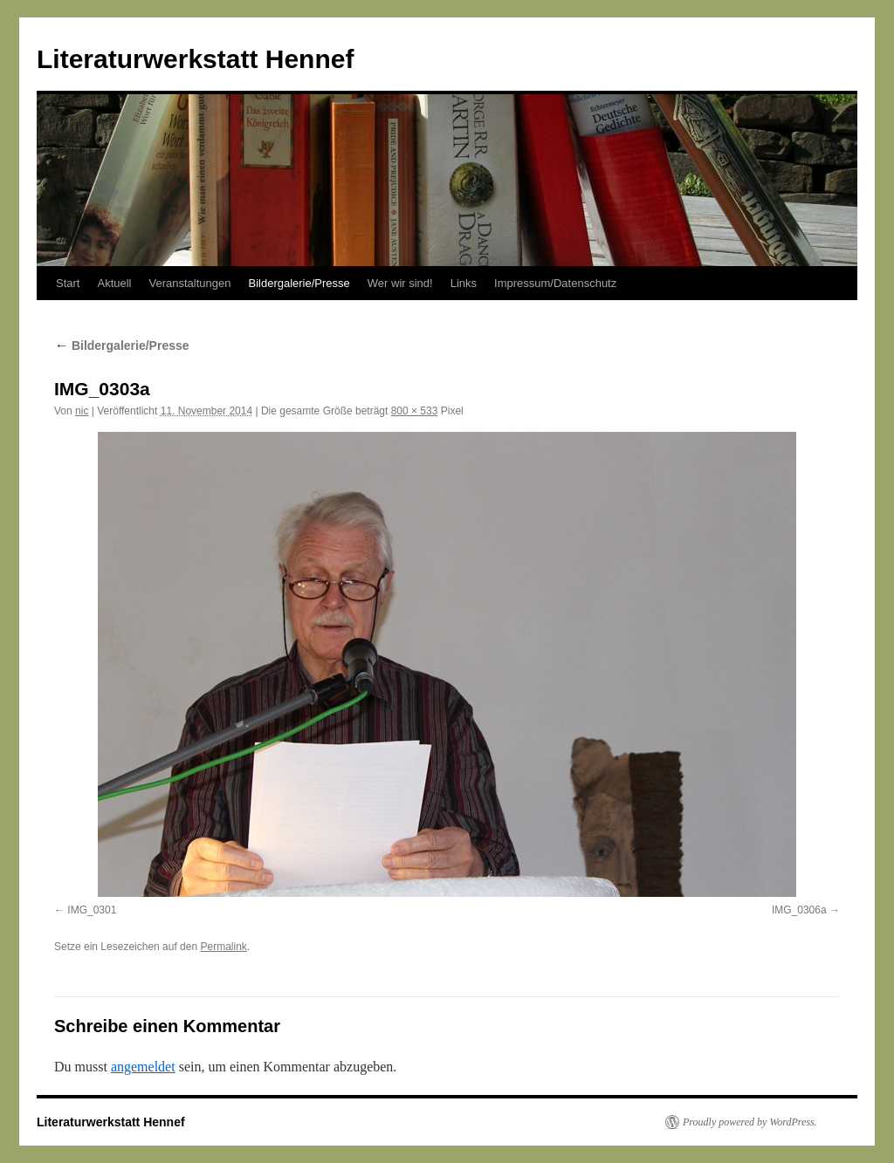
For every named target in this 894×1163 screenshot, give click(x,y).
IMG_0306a (799, 910)
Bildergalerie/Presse (298, 283)
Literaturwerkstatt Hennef (195, 58)
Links (463, 283)
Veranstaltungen (190, 283)
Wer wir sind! (400, 283)
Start (67, 283)
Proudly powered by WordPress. (750, 1122)
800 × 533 (414, 411)
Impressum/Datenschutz (555, 283)
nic (81, 411)
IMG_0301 (91, 910)
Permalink (223, 947)
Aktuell (114, 283)
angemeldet (143, 1066)
